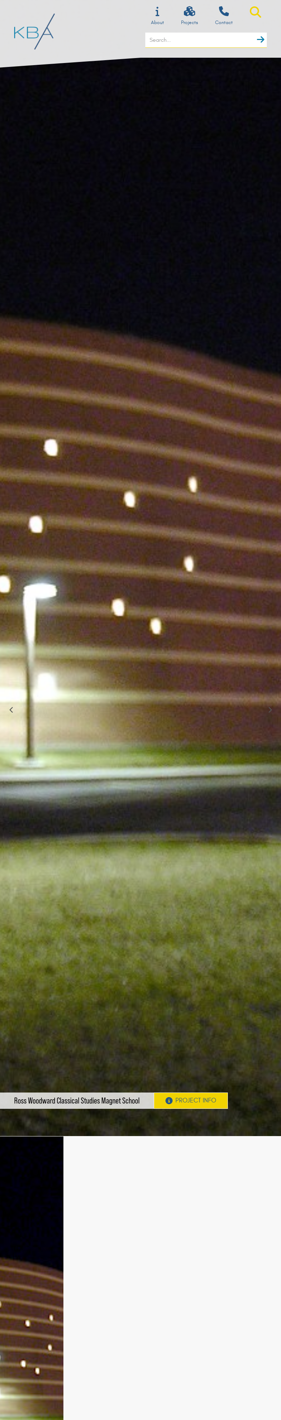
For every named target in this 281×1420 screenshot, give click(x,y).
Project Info (190, 1100)
